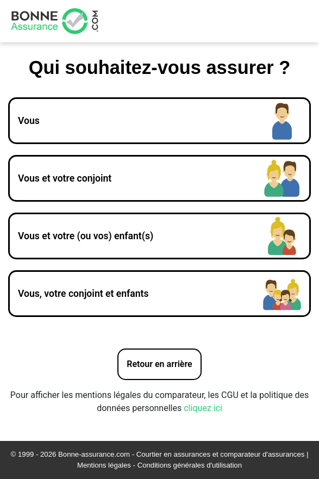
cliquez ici (203, 408)
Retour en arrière (159, 364)
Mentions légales (104, 465)
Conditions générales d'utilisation (189, 465)
